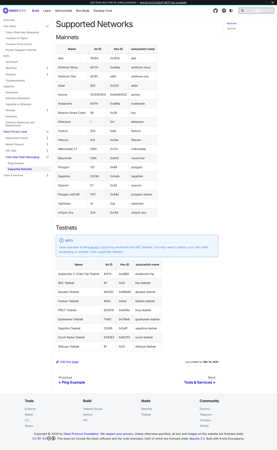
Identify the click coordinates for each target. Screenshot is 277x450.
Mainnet (146, 409)
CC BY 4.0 (44, 438)
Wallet (29, 414)
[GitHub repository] (215, 10)
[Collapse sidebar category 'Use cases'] (47, 26)
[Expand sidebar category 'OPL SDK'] (47, 151)
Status (29, 426)
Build (35, 10)
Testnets (231, 28)
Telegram (206, 414)
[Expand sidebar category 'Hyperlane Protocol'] (47, 138)
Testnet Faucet (92, 409)
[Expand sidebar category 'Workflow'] (47, 68)
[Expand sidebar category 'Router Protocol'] (47, 144)
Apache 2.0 (197, 438)
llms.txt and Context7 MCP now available (163, 2)
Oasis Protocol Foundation (81, 434)
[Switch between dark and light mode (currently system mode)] (231, 10)
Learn (47, 10)
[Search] (256, 10)
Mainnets (232, 23)
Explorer (30, 409)
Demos (87, 414)
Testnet (146, 414)
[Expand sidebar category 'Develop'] (47, 110)
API (85, 420)
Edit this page (67, 362)
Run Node (82, 10)
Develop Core (103, 10)
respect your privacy (119, 434)
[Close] (272, 2)
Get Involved (63, 10)
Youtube (205, 420)
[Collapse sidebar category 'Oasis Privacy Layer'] (47, 131)
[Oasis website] (224, 10)
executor (93, 247)
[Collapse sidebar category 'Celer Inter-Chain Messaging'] (47, 157)
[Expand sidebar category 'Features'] (47, 74)
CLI (27, 420)
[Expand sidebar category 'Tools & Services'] (47, 175)
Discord (205, 409)
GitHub (204, 426)
